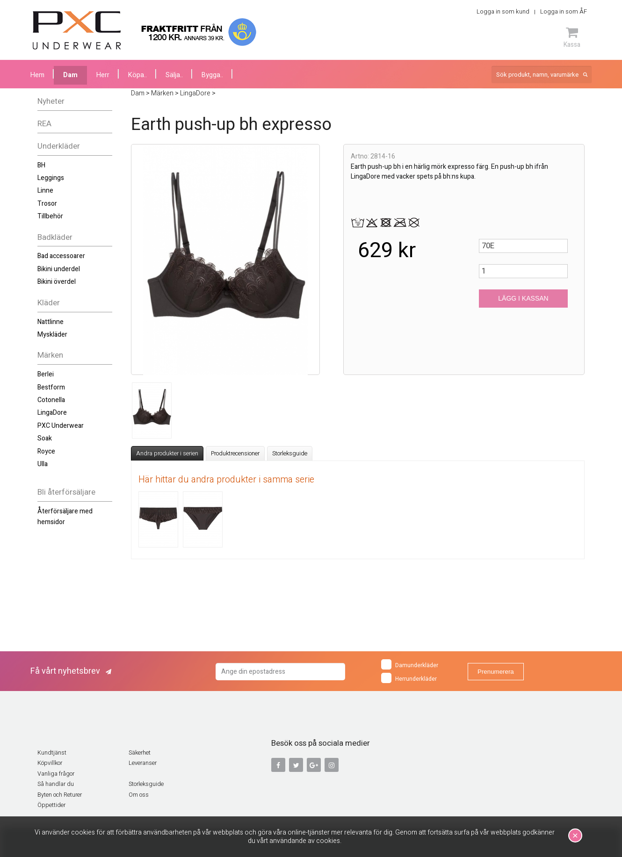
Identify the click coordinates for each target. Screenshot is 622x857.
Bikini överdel (56, 282)
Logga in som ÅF (563, 11)
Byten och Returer (59, 795)
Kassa (572, 37)
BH (41, 165)
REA (44, 124)
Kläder (48, 303)
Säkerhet (140, 753)
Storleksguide (289, 453)
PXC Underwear (60, 426)
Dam (70, 75)
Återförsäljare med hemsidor (65, 516)
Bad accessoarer (61, 256)
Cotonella (51, 400)
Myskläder (52, 334)
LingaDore (52, 413)
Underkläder (58, 146)
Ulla (42, 464)
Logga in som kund (503, 11)
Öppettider (51, 805)
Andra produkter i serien (167, 453)
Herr (102, 75)
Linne (45, 190)
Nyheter (51, 101)
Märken (50, 355)
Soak (44, 438)
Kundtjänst (51, 753)
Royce (46, 451)
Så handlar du (55, 784)
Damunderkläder (409, 664)
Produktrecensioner (235, 453)
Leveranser (143, 763)
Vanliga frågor (55, 774)
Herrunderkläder (409, 678)
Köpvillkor (49, 763)
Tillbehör (50, 216)
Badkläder (54, 237)
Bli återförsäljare (66, 492)
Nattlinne (50, 322)
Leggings (50, 178)
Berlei (45, 374)
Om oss (139, 795)
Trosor (47, 204)
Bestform (51, 387)
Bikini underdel (58, 269)
